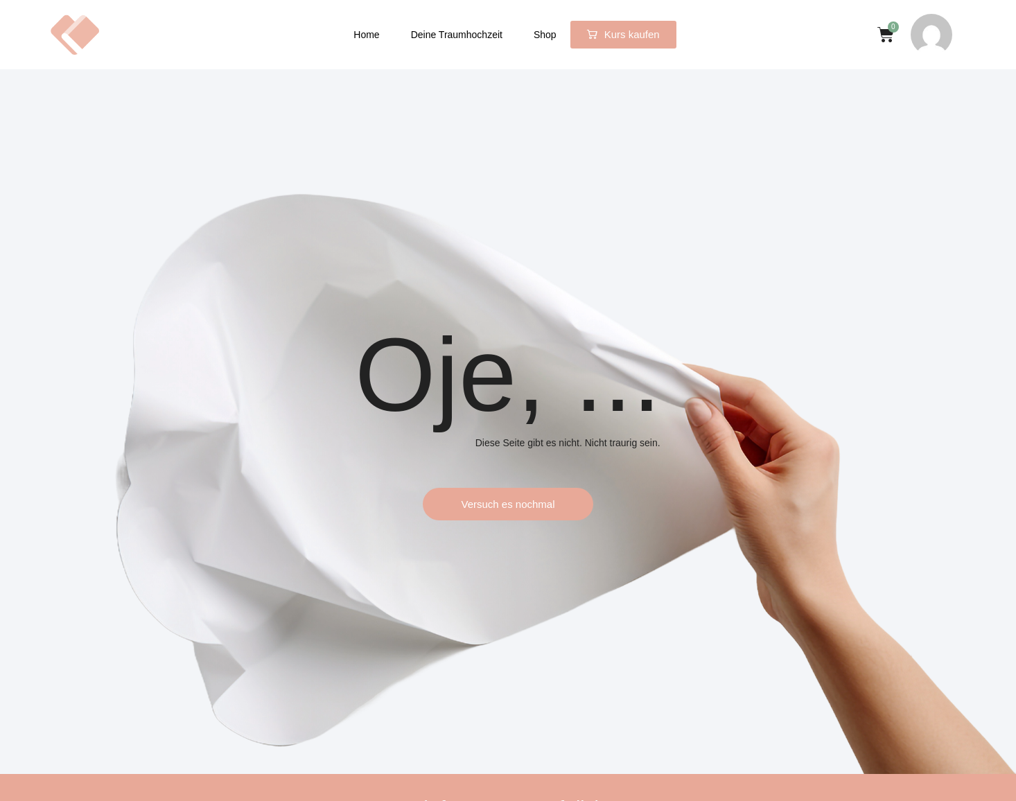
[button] (623, 35)
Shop (545, 34)
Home (366, 34)
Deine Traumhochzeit (456, 34)
